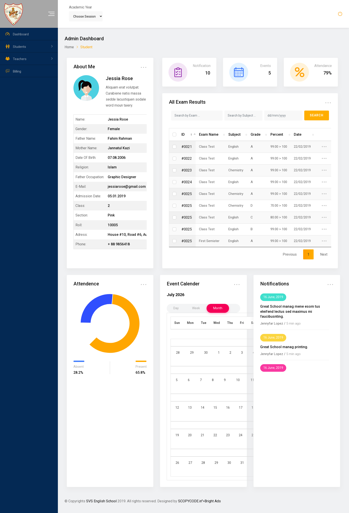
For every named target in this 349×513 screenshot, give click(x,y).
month (217, 308)
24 (240, 435)
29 (192, 352)
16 (228, 407)
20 (190, 435)
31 (242, 463)
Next (323, 254)
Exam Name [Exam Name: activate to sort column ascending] (208, 134)
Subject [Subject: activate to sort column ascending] (234, 134)
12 (177, 407)
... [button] (143, 65)
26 (177, 463)
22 (215, 435)
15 (215, 407)
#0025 (186, 194)
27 (190, 463)
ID (183, 134)
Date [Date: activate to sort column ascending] (297, 134)
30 (206, 352)
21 (202, 435)
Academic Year (80, 7)
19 (177, 435)
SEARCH (316, 115)
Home (69, 47)
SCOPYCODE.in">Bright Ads (199, 501)
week (196, 308)
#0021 (186, 147)
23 (228, 435)
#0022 (186, 158)
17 (240, 407)
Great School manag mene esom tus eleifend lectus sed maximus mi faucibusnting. (290, 311)
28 (178, 352)
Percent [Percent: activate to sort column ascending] (276, 134)
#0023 (186, 170)
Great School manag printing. (284, 347)
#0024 (186, 182)
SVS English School (101, 501)
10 (238, 380)
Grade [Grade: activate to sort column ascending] (255, 134)
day (176, 308)
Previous (290, 254)
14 (202, 407)
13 (190, 407)
